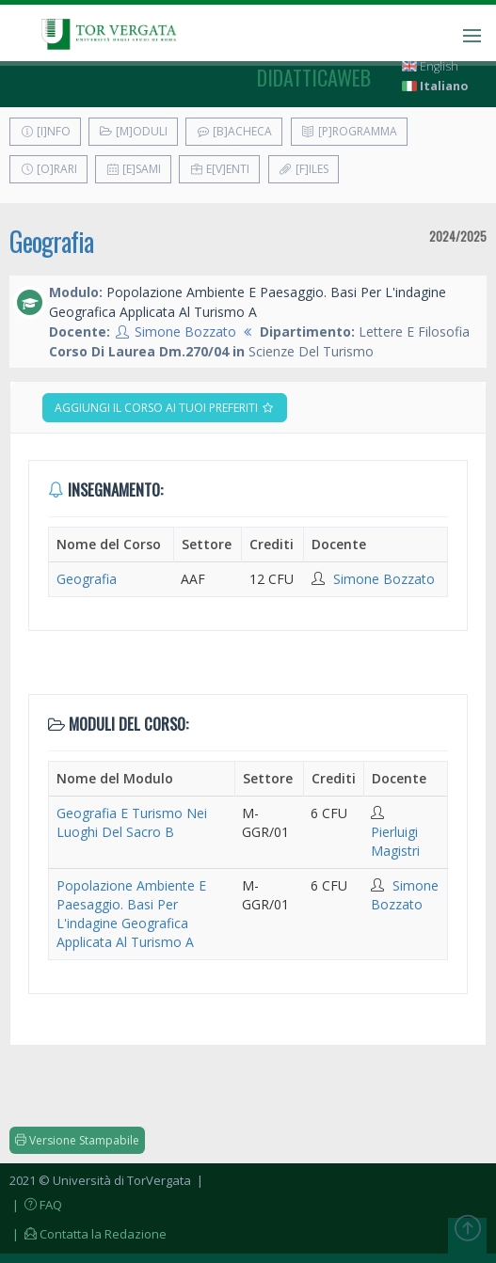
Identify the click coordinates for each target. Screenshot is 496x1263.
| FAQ (35, 1204)
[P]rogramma (349, 131)
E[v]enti (219, 169)
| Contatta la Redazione (88, 1233)
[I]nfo (45, 131)
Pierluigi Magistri (395, 841)
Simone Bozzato (185, 331)
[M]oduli (133, 131)
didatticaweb (314, 77)
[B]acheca (234, 131)
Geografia (51, 241)
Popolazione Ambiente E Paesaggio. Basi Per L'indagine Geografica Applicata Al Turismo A (131, 913)
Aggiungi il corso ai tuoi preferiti (165, 408)
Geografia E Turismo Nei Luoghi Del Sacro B (131, 822)
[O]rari (48, 169)
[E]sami (133, 169)
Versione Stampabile (77, 1140)
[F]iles (303, 169)
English (430, 66)
